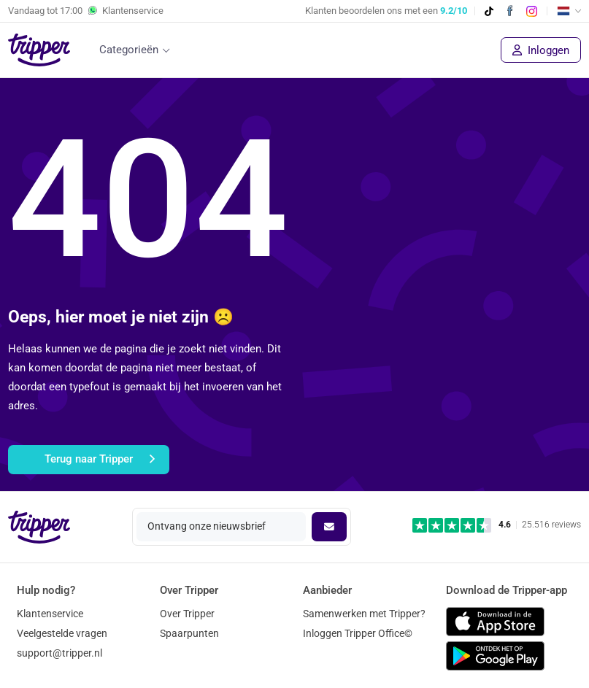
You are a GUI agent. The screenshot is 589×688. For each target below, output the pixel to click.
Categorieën (128, 49)
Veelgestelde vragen (62, 633)
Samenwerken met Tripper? (364, 613)
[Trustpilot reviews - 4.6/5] (496, 525)
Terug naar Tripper (100, 459)
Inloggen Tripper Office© (357, 633)
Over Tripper (187, 613)
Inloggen (540, 50)
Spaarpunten (189, 633)
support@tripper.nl (59, 653)
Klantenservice (50, 613)
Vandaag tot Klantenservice (85, 11)
